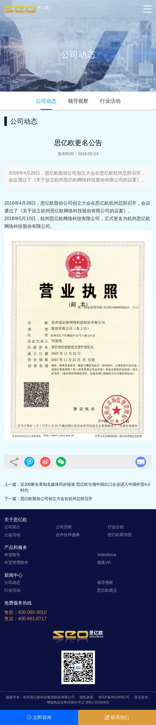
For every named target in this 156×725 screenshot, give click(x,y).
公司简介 (12, 527)
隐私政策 (86, 697)
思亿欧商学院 (120, 534)
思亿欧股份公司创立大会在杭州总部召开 (56, 498)
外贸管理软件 (16, 562)
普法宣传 (141, 697)
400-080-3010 (32, 612)
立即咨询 (39, 717)
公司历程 (64, 527)
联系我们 (117, 717)
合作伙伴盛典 (68, 534)
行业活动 (110, 101)
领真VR (103, 562)
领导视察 (78, 101)
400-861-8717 (32, 618)
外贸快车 (12, 554)
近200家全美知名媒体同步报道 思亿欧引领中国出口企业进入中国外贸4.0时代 (85, 487)
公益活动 (12, 534)
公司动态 (46, 101)
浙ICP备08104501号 (113, 697)
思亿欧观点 (107, 590)
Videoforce (106, 554)
